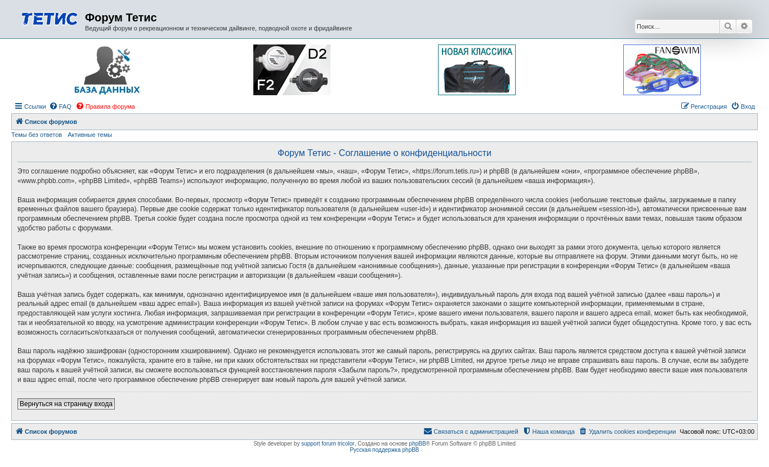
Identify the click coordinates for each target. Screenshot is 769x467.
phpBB (417, 444)
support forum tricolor (327, 444)
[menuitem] (60, 106)
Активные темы (90, 134)
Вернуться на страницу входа (66, 404)
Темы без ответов (36, 134)
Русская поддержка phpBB (384, 450)
